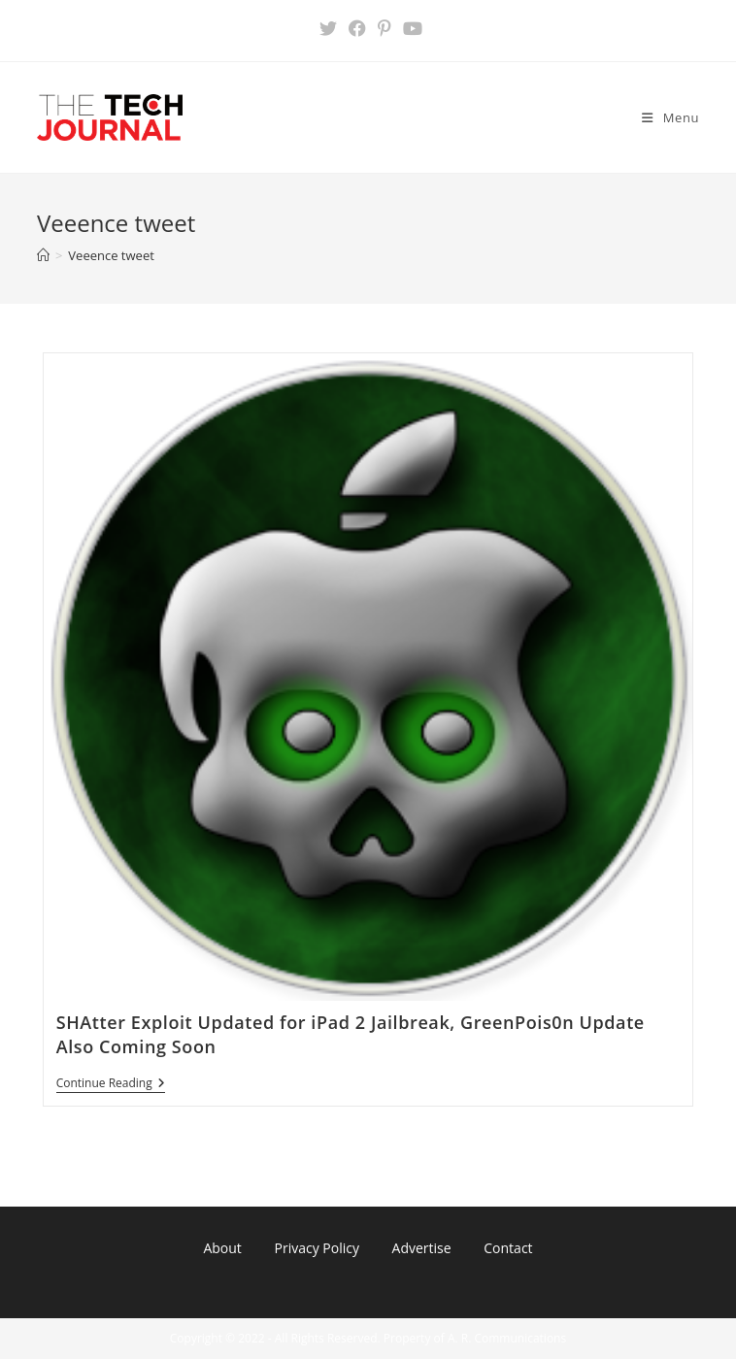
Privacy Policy (316, 1248)
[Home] (43, 255)
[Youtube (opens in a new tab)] (409, 28)
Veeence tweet (110, 255)
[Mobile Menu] (670, 117)
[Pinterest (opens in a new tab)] (384, 28)
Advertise (422, 1248)
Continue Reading (110, 1085)
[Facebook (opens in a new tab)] (357, 28)
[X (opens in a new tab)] (328, 28)
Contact (508, 1248)
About (222, 1248)
